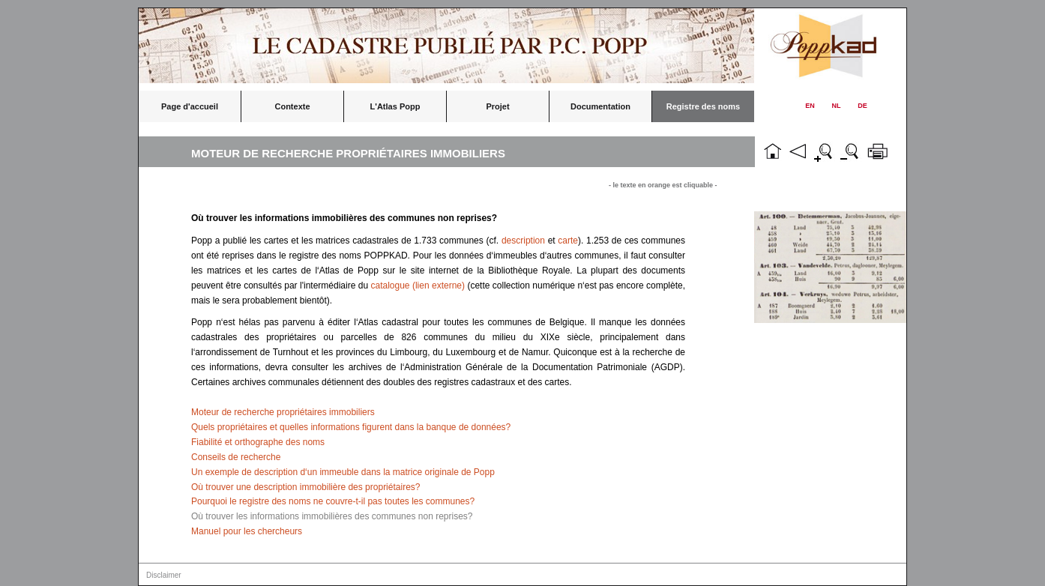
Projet (497, 106)
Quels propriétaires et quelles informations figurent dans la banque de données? (351, 427)
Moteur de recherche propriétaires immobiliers (283, 412)
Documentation (600, 106)
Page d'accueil (189, 106)
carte (568, 240)
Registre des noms (703, 106)
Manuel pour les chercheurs (246, 531)
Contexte (292, 106)
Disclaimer (163, 575)
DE (862, 105)
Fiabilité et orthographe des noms (258, 442)
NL (836, 105)
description (523, 240)
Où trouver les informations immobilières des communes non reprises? (332, 516)
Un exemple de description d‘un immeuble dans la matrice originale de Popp (343, 472)
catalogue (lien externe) (418, 285)
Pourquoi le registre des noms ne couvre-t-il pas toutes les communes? (333, 501)
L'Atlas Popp (395, 106)
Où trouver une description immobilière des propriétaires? (305, 487)
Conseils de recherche (235, 457)
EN (810, 105)
